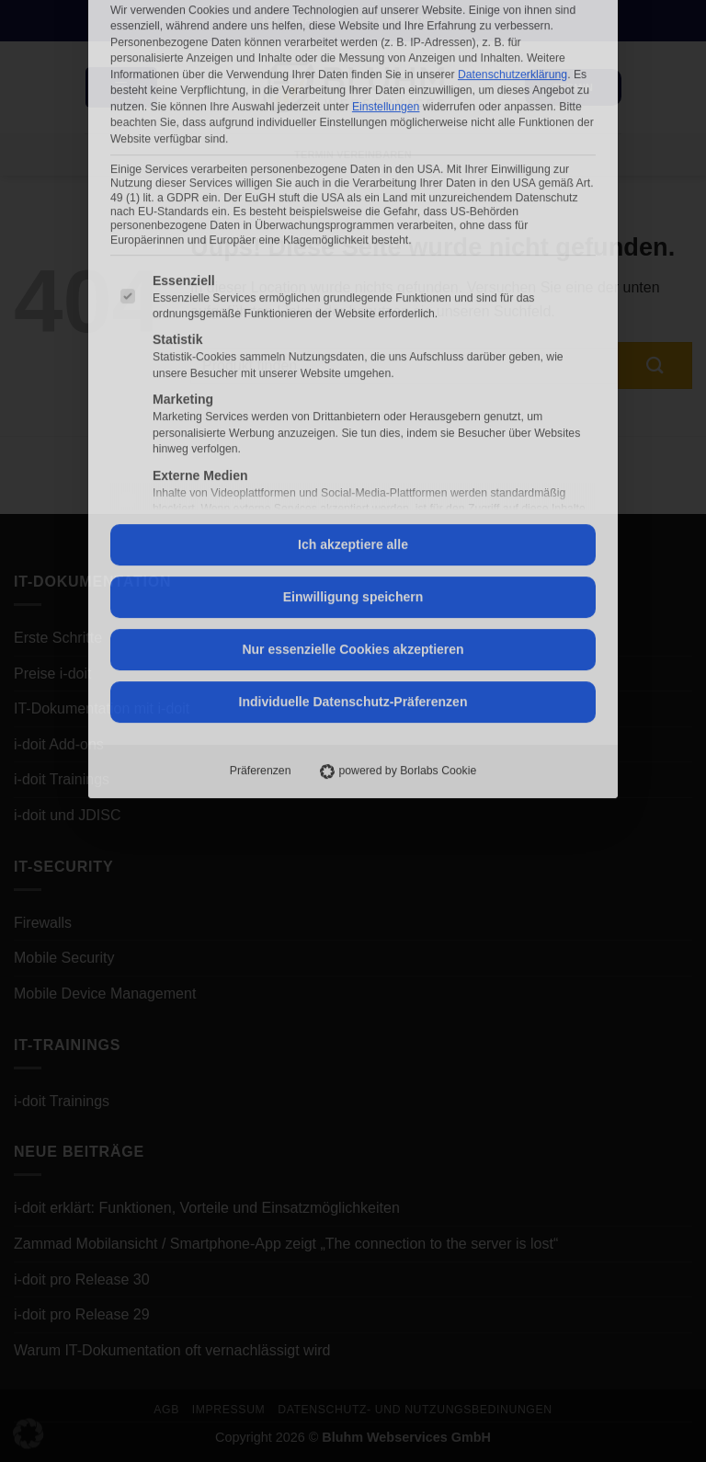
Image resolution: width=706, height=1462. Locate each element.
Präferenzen (260, 566)
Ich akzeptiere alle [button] (353, 340)
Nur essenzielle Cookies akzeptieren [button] (352, 445)
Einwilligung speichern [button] (353, 392)
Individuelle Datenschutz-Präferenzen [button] (353, 497)
